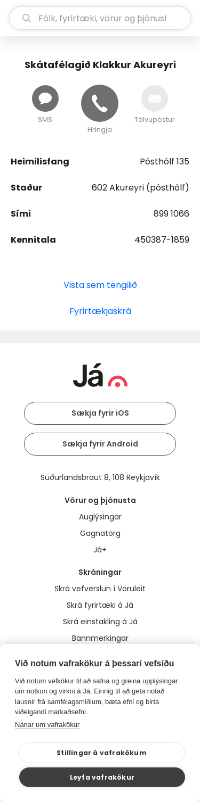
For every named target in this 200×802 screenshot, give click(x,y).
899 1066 (171, 214)
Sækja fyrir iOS (100, 413)
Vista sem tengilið (100, 285)
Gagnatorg (100, 533)
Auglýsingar (100, 516)
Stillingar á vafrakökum (102, 752)
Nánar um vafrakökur (47, 725)
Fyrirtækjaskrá (100, 311)
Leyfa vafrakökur (102, 777)
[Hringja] (99, 103)
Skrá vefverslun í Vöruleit (100, 588)
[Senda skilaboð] (45, 98)
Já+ (100, 549)
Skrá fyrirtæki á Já (100, 605)
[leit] (100, 18)
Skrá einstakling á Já (100, 621)
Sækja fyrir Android (100, 444)
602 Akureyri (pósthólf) (140, 187)
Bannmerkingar (100, 638)
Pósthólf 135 (164, 161)
